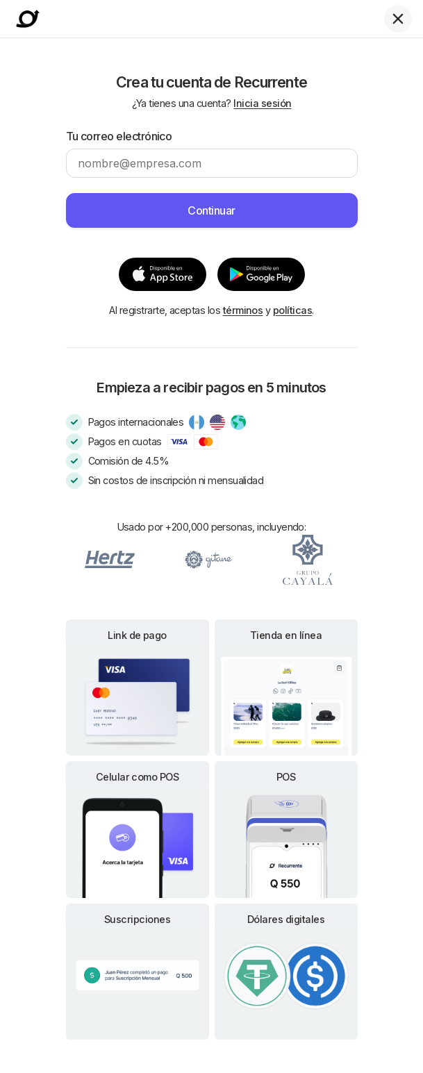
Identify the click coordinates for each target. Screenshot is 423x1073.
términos (243, 310)
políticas (292, 310)
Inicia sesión (262, 103)
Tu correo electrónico (119, 136)
